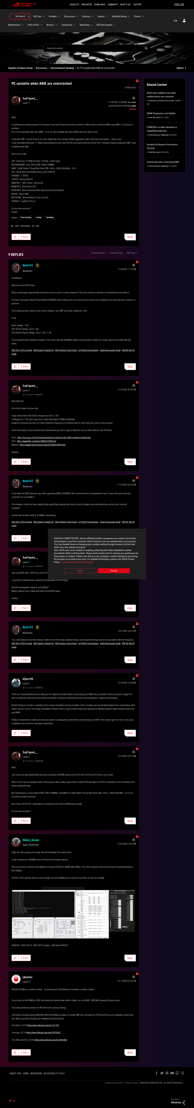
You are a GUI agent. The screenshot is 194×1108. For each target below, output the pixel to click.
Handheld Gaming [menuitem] (119, 16)
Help (175, 20)
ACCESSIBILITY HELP (54, 1073)
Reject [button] (80, 571)
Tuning (38, 217)
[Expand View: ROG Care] (43, 16)
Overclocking (25, 217)
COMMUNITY (113, 4)
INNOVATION (87, 4)
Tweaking (50, 217)
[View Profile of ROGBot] (133, 109)
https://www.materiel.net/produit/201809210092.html (42, 445)
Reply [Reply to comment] (130, 366)
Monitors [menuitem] (50, 25)
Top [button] (13, 1100)
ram (33, 226)
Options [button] (180, 68)
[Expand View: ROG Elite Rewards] (114, 25)
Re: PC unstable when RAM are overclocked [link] (96, 68)
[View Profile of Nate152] (28, 265)
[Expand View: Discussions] (77, 16)
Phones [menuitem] (137, 16)
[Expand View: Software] (59, 16)
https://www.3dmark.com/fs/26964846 (50, 1040)
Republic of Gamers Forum (20, 68)
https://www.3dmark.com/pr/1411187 (43, 1025)
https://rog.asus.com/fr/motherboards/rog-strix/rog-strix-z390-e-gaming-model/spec (54, 437)
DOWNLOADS (99, 4)
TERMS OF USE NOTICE (114, 1083)
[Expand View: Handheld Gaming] (129, 16)
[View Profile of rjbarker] (28, 977)
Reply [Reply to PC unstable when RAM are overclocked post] (130, 236)
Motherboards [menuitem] (14, 25)
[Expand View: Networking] (91, 25)
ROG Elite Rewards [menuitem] (104, 25)
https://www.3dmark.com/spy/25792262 (43, 1032)
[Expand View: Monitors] (56, 25)
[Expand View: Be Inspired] (28, 16)
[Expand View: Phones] (143, 16)
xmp (37, 226)
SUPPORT (137, 4)
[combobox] (97, 48)
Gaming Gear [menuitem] (67, 25)
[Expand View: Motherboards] (22, 25)
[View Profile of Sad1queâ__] (30, 98)
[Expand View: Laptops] (106, 16)
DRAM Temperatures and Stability (161, 113)
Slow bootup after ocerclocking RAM (163, 162)
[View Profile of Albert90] (28, 679)
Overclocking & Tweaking (62, 68)
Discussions (41, 68)
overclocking (25, 226)
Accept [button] (113, 571)
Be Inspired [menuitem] (20, 16)
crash (17, 226)
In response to (34, 395)
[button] (15, 237)
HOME (26, 1073)
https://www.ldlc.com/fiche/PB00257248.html (36, 441)
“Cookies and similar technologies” (77, 562)
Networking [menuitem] (84, 25)
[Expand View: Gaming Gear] (74, 25)
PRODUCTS (74, 4)
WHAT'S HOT (125, 4)
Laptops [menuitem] (101, 16)
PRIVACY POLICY (132, 1083)
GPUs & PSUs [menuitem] (33, 25)
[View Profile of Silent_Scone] (31, 840)
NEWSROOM (36, 1073)
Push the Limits (154, 117)
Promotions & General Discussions (161, 101)
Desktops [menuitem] (86, 16)
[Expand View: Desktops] (92, 16)
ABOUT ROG (15, 1073)
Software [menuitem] (53, 16)
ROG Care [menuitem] (37, 16)
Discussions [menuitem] (69, 16)
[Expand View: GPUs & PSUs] (41, 25)
